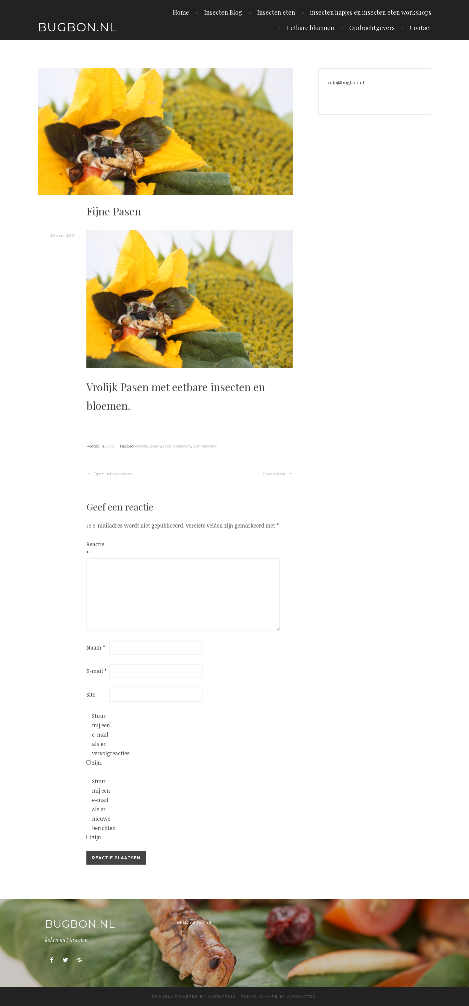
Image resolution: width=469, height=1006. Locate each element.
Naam (95, 647)
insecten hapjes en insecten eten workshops (370, 12)
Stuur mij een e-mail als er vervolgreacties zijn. (102, 739)
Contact (420, 28)
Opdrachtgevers (372, 28)
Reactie (95, 549)
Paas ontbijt (274, 473)
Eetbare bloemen (310, 28)
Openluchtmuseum (112, 473)
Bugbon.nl (77, 27)
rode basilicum (177, 445)
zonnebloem (205, 445)
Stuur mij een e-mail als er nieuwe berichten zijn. (102, 809)
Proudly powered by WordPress (194, 996)
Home (181, 12)
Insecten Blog (223, 12)
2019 (109, 445)
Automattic (301, 996)
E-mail (96, 671)
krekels (141, 445)
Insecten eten (276, 12)
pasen (155, 445)
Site (90, 694)
